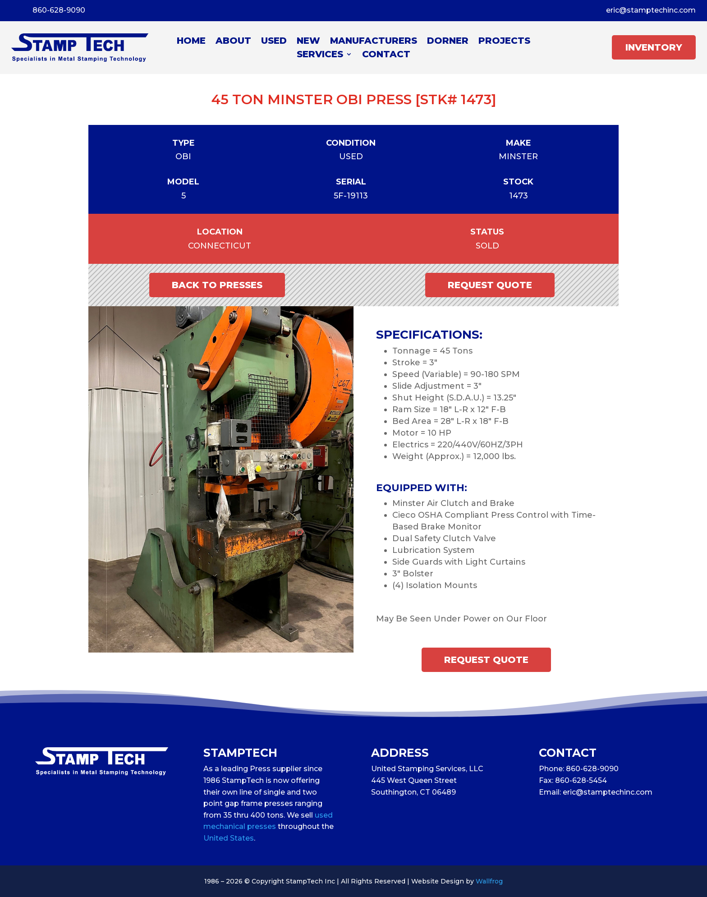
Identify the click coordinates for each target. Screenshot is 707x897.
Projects (504, 41)
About (233, 41)
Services (320, 55)
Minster (518, 156)
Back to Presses (217, 285)
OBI (183, 156)
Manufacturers (373, 41)
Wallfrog (489, 881)
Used (274, 41)
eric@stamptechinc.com (651, 10)
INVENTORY (653, 47)
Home (191, 41)
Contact (386, 55)
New (308, 41)
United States (228, 838)
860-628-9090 (58, 10)
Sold (487, 246)
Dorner (447, 41)
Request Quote (490, 285)
